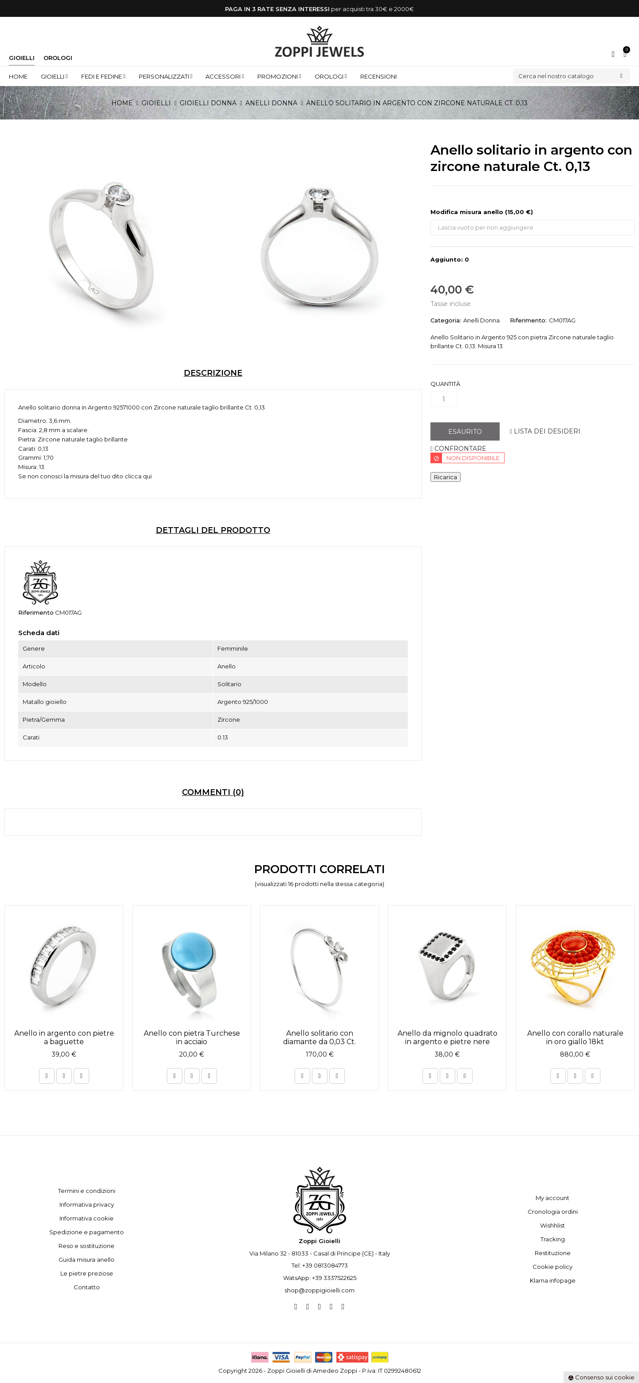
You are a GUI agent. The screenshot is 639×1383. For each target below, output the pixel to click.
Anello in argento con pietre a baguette (64, 1037)
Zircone (165, 407)
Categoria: (445, 320)
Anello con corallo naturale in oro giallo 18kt (575, 1037)
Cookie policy (552, 1266)
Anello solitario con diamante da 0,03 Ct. (319, 1037)
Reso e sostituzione (86, 1245)
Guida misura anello (86, 1259)
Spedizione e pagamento (86, 1232)
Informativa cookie (86, 1218)
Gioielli (22, 57)
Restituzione (553, 1252)
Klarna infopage (553, 1280)
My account (552, 1197)
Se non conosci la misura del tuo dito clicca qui (85, 476)
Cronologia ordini (553, 1211)
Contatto (87, 1287)
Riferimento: (528, 320)
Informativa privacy (86, 1204)
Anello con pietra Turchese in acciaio (192, 1037)
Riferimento (36, 612)
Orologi (57, 57)
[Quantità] (443, 399)
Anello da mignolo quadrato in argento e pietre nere (447, 1037)
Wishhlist (552, 1225)
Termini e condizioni (86, 1190)
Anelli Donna (481, 320)
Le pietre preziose (86, 1273)
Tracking (552, 1239)
